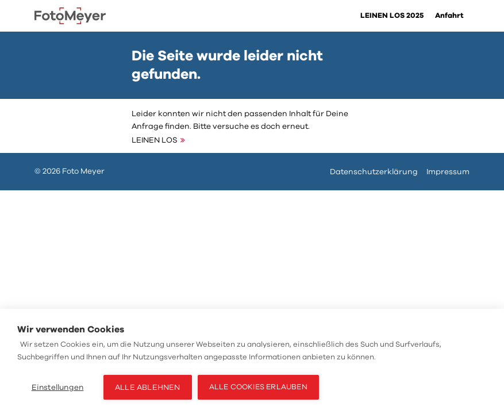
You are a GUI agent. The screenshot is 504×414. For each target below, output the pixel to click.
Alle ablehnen (147, 387)
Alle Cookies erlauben (258, 387)
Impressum (448, 171)
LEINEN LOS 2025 (392, 15)
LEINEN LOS (155, 140)
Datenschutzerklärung (374, 171)
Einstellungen (58, 387)
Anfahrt (449, 15)
